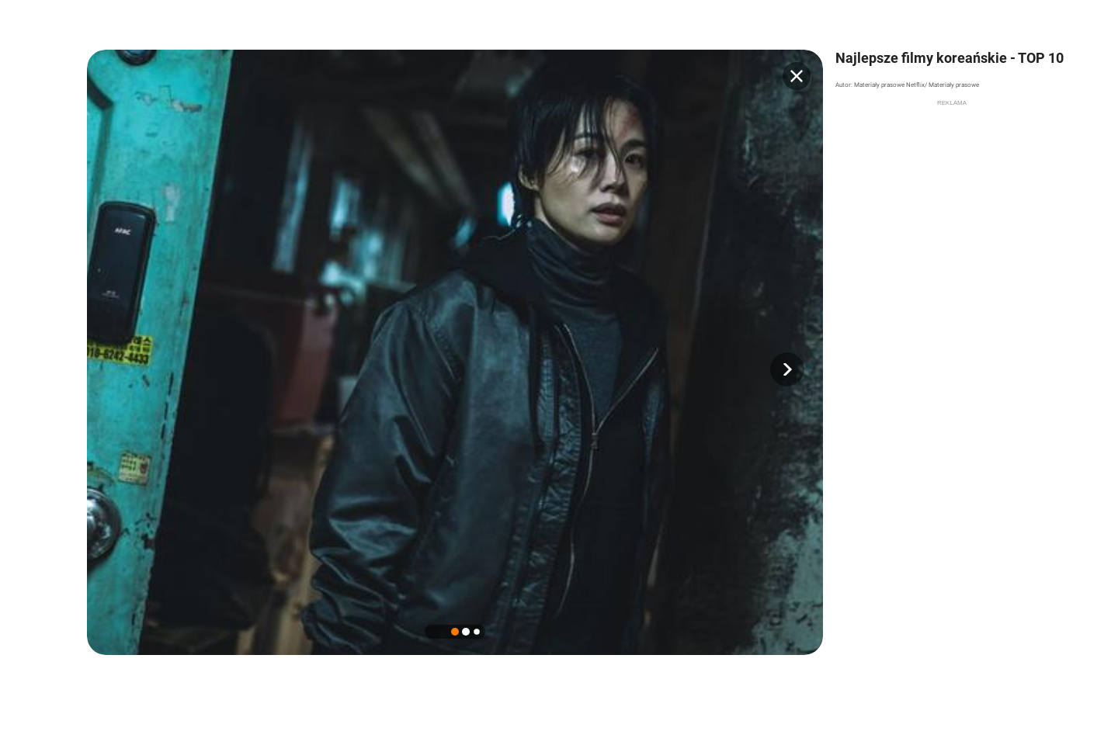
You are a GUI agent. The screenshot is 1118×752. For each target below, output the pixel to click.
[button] (787, 369)
